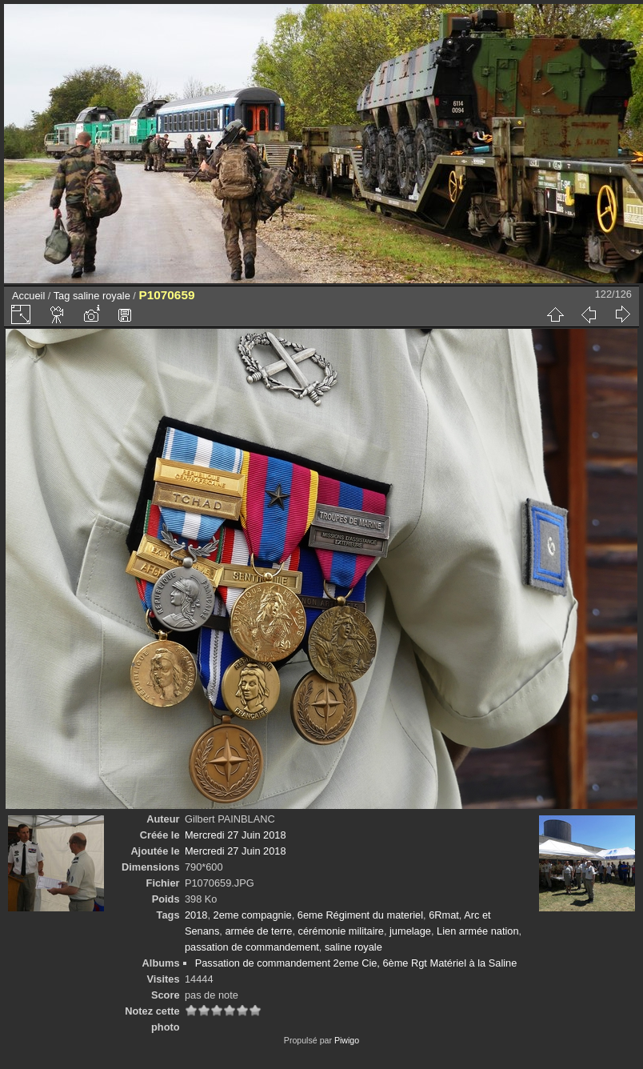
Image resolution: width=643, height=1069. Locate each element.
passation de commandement (252, 947)
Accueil (28, 296)
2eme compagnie (253, 915)
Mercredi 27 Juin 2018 (235, 835)
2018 (196, 915)
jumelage (410, 931)
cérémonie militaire (341, 931)
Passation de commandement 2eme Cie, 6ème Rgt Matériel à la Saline (356, 963)
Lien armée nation (477, 931)
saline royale (101, 296)
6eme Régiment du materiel (360, 915)
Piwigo (346, 1040)
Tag (62, 296)
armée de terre (258, 931)
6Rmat (444, 915)
